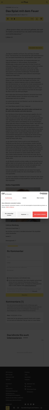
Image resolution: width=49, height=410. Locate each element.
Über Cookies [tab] (40, 197)
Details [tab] (24, 197)
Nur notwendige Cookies (9, 214)
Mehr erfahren (10, 207)
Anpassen (24, 214)
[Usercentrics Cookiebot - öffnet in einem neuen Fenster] (40, 194)
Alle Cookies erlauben (40, 214)
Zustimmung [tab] (8, 197)
